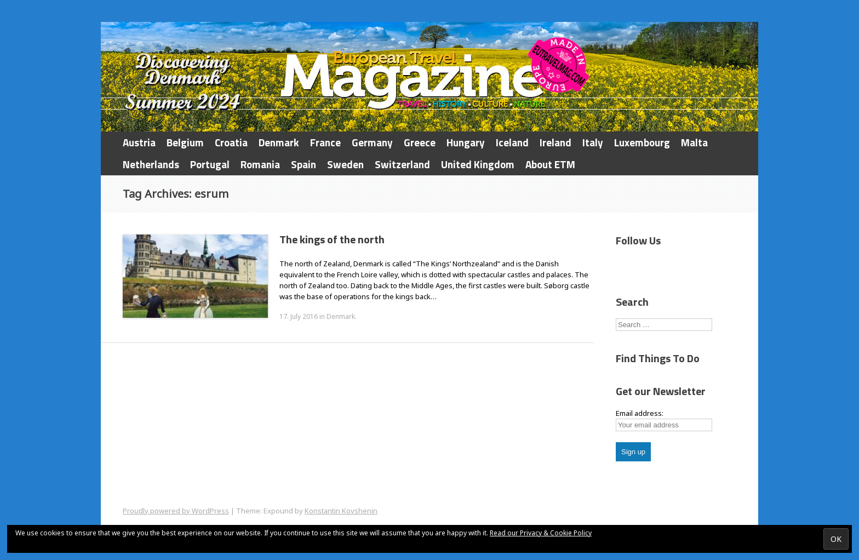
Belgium (185, 142)
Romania (260, 164)
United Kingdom (477, 164)
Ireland (555, 142)
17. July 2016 (298, 316)
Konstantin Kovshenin (341, 511)
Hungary (465, 142)
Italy (592, 142)
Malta (694, 142)
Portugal (210, 164)
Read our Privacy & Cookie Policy (541, 533)
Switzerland (402, 164)
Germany (372, 142)
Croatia (231, 142)
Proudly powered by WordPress (176, 511)
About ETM (550, 164)
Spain (303, 164)
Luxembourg (642, 142)
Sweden (345, 164)
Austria (139, 142)
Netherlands (151, 164)
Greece (420, 142)
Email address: (639, 413)
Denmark (279, 142)
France (325, 142)
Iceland (512, 142)
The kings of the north (332, 239)
